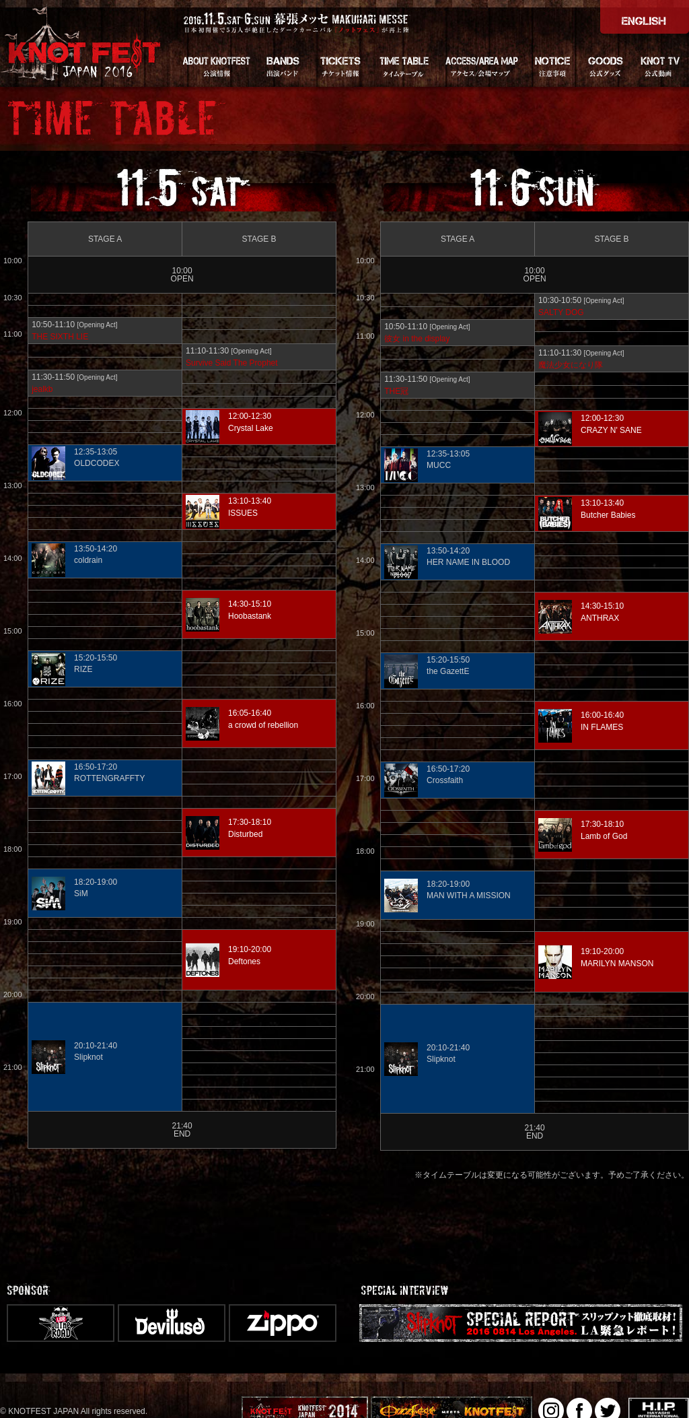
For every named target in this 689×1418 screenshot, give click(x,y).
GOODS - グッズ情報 (605, 65)
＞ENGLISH (644, 17)
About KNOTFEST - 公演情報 (215, 65)
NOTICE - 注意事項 (552, 65)
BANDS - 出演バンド (283, 65)
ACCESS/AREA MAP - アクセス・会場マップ (481, 65)
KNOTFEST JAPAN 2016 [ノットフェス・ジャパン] (82, 43)
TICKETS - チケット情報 (340, 65)
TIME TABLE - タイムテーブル (403, 65)
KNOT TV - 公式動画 (660, 65)
